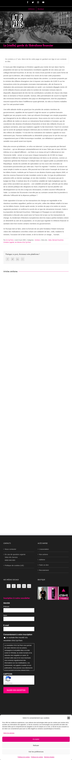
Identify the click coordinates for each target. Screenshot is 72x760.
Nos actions (43, 554)
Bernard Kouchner (57, 240)
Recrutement (44, 570)
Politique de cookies (24, 757)
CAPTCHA (7, 674)
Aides (50, 240)
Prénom (6, 607)
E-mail (6, 625)
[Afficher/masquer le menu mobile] (67, 16)
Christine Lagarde (8, 242)
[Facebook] (9, 586)
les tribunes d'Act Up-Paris (23, 242)
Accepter (36, 739)
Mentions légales (49, 757)
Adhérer (42, 560)
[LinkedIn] (29, 586)
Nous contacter (10, 549)
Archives (37, 240)
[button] (68, 718)
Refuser (36, 745)
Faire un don (44, 565)
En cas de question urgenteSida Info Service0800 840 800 (15, 557)
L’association (44, 549)
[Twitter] (14, 586)
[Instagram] (19, 586)
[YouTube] (24, 586)
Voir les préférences (36, 752)
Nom (5, 615)
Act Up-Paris (9, 240)
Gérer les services (8, 733)
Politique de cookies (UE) (14, 565)
